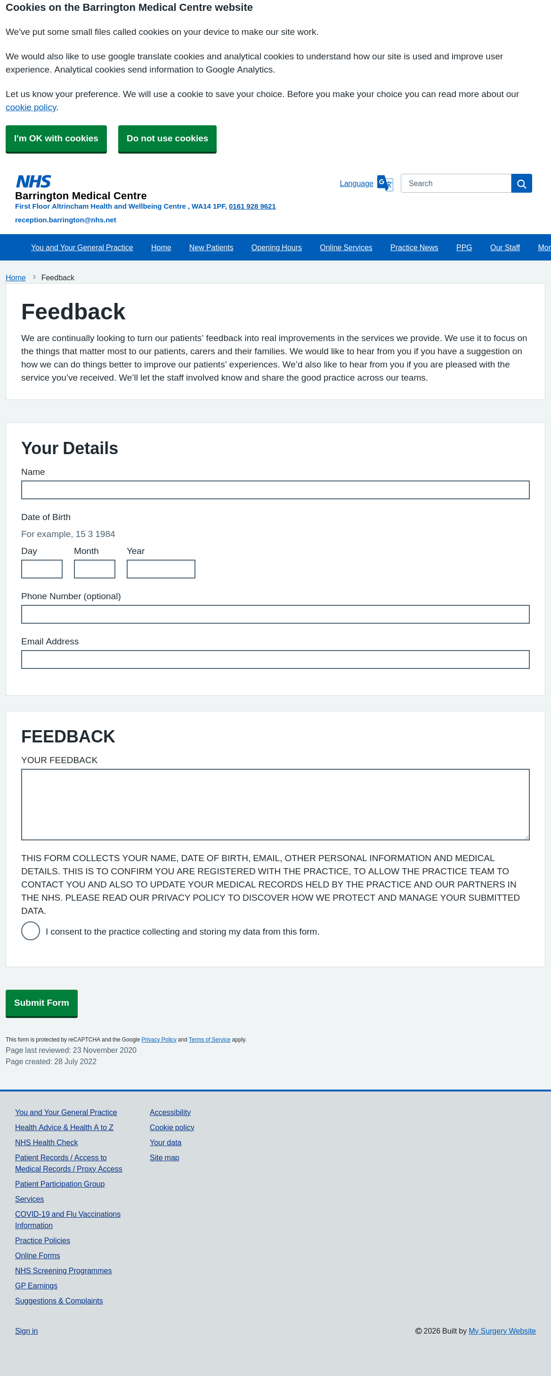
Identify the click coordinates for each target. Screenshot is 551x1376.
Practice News (414, 247)
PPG (464, 247)
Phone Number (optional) (71, 596)
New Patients (211, 247)
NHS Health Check (46, 1142)
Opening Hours (276, 247)
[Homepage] (175, 187)
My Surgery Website (502, 1331)
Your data (165, 1142)
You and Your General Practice (82, 247)
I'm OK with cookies (56, 138)
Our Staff (505, 247)
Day (29, 550)
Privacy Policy (158, 1039)
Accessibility (170, 1112)
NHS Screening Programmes (63, 1270)
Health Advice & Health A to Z (64, 1127)
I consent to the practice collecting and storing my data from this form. (183, 931)
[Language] (366, 183)
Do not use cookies (167, 138)
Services (29, 1199)
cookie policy (31, 107)
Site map (164, 1157)
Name (33, 471)
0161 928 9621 (252, 206)
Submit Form (41, 1002)
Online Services (346, 247)
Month (86, 550)
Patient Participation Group (60, 1184)
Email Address (50, 641)
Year (136, 550)
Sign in (26, 1331)
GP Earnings (36, 1285)
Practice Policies (42, 1240)
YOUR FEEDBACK (59, 760)
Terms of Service (210, 1039)
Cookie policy (172, 1127)
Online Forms (37, 1255)
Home (161, 247)
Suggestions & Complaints (59, 1300)
